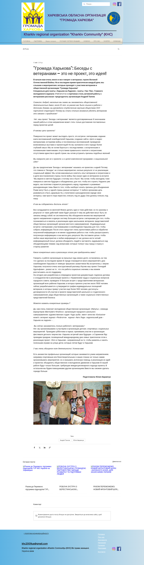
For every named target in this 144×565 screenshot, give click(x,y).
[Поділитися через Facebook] (34, 448)
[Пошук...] (96, 4)
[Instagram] (114, 4)
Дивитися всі (117, 461)
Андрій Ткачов (65, 440)
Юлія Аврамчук (78, 440)
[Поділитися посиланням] (50, 448)
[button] (119, 49)
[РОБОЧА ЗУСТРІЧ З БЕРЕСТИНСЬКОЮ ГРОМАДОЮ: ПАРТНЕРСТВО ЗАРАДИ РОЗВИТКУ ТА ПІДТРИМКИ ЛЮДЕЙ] (72, 474)
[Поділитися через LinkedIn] (45, 448)
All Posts (26, 49)
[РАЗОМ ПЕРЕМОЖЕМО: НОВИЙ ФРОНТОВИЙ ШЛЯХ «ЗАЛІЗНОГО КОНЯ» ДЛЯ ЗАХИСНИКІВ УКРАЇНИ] (106, 474)
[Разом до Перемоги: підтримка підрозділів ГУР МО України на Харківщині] (38, 474)
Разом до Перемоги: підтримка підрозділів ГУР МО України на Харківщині (37, 488)
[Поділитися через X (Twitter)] (39, 448)
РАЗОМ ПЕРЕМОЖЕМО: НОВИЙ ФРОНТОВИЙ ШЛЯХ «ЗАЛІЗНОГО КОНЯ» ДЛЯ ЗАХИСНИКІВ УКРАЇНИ (106, 488)
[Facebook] (119, 4)
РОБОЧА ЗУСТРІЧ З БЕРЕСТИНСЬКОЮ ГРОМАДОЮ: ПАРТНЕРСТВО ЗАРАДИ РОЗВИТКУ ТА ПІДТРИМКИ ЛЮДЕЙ (71, 488)
